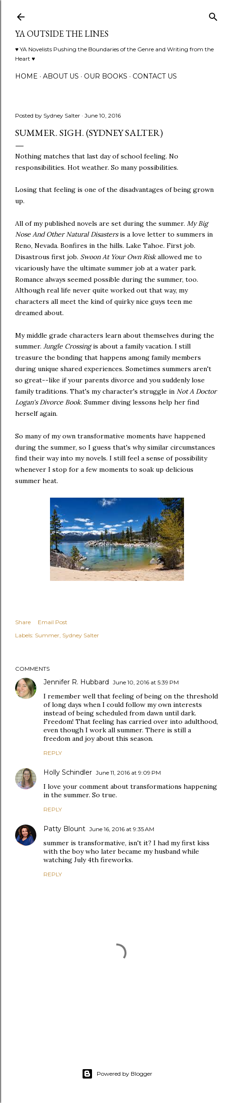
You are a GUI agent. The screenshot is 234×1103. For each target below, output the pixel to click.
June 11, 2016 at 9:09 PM (128, 772)
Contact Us (155, 76)
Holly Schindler (67, 772)
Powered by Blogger (117, 1073)
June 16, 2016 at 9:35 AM (121, 829)
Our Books (105, 76)
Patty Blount (64, 829)
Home (26, 76)
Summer (47, 635)
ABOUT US (61, 76)
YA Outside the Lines (62, 33)
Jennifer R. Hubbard (76, 682)
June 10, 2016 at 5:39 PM (146, 682)
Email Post (52, 622)
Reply (52, 752)
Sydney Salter (80, 635)
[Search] (213, 15)
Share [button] (23, 622)
